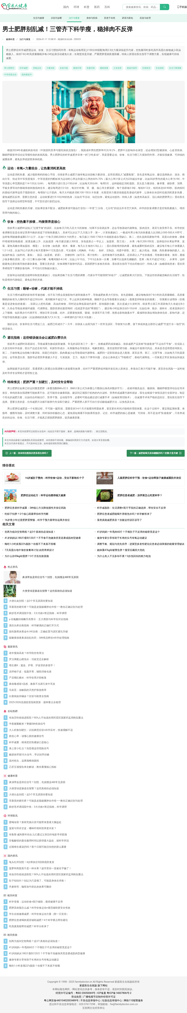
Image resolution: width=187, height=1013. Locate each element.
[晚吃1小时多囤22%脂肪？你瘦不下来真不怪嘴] (96, 966)
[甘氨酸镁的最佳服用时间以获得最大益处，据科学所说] (96, 841)
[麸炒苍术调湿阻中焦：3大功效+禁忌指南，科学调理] (96, 613)
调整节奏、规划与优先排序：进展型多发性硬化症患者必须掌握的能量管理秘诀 (140, 543)
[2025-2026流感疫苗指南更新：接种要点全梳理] (96, 702)
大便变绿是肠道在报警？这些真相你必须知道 (47, 590)
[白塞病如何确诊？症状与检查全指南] (96, 696)
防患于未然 (109, 18)
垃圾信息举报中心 (112, 1000)
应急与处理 (145, 18)
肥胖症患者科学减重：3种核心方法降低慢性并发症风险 (35, 507)
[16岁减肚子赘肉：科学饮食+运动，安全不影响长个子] (13, 478)
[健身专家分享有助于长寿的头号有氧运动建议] (96, 960)
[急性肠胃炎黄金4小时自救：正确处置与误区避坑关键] (96, 631)
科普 (86, 7)
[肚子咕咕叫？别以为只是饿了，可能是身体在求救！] (96, 881)
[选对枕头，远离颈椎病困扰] (96, 761)
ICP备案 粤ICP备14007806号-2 (114, 992)
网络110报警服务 (133, 1000)
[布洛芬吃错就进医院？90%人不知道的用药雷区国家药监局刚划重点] (96, 718)
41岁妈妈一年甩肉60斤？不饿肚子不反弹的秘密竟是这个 (128, 531)
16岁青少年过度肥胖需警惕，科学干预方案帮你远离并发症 (37, 519)
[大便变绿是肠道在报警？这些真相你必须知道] (13, 591)
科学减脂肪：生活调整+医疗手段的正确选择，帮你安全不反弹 (131, 507)
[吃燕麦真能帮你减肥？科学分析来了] (96, 926)
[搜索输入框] (145, 7)
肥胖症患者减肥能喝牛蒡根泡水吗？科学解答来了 (124, 513)
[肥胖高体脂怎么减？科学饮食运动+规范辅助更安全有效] (96, 908)
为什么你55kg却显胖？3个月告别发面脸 (27, 556)
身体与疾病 (91, 18)
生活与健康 (38, 18)
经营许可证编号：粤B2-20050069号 (75, 992)
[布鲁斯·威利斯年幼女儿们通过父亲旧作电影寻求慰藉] (96, 834)
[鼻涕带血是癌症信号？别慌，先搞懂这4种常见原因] (13, 577)
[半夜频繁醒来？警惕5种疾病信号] (96, 724)
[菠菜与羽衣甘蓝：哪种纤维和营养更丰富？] (96, 828)
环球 (76, 7)
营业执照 (76, 996)
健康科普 (10, 39)
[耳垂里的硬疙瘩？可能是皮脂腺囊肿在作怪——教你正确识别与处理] (96, 607)
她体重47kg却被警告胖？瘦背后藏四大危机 (121, 550)
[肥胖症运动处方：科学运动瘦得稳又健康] (11, 496)
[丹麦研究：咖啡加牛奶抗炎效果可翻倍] (96, 887)
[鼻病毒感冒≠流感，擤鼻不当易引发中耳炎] (96, 684)
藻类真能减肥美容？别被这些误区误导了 (119, 519)
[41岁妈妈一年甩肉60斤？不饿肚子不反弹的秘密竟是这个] (96, 947)
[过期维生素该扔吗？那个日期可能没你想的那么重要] (96, 847)
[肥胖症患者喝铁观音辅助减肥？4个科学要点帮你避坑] (96, 920)
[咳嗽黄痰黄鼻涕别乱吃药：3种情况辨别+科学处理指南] (96, 638)
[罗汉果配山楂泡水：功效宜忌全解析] (96, 659)
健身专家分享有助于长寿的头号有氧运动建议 (122, 537)
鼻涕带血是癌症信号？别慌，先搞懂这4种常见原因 (50, 577)
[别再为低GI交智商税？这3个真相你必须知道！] (96, 941)
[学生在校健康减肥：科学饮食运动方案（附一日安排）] (96, 914)
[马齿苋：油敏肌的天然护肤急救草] (96, 690)
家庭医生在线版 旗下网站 (93, 985)
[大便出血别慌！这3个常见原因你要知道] (96, 601)
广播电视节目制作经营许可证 (99, 996)
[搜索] (164, 7)
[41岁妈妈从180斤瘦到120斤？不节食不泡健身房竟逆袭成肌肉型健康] (96, 953)
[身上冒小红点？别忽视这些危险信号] (96, 748)
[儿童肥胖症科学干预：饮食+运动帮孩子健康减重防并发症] (105, 478)
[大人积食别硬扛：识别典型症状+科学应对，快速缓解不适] (96, 730)
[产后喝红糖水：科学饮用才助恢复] (96, 678)
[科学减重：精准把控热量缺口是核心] (96, 742)
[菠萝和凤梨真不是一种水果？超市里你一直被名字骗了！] (96, 868)
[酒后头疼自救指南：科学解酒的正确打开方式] (96, 625)
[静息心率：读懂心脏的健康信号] (96, 736)
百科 (107, 7)
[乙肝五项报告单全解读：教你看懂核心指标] (96, 767)
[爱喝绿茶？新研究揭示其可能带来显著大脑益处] (96, 822)
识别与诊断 (56, 18)
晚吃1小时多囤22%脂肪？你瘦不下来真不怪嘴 (30, 543)
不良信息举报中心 (90, 1000)
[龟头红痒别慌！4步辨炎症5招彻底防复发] (96, 862)
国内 (66, 7)
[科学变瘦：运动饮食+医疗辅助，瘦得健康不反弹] (96, 902)
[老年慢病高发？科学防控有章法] (96, 653)
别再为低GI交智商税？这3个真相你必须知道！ (30, 531)
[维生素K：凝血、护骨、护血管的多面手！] (96, 665)
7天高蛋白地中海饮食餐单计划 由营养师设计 (29, 550)
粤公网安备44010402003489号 (61, 1000)
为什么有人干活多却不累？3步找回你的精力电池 (124, 556)
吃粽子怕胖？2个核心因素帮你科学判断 (26, 513)
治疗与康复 (74, 18)
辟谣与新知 (127, 18)
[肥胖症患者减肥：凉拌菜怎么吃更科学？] (105, 496)
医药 (97, 7)
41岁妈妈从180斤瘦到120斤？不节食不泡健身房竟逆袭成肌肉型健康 (43, 537)
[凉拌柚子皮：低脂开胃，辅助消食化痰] (96, 672)
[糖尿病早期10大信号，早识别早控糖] (96, 755)
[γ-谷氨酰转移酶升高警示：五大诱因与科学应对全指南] (96, 619)
